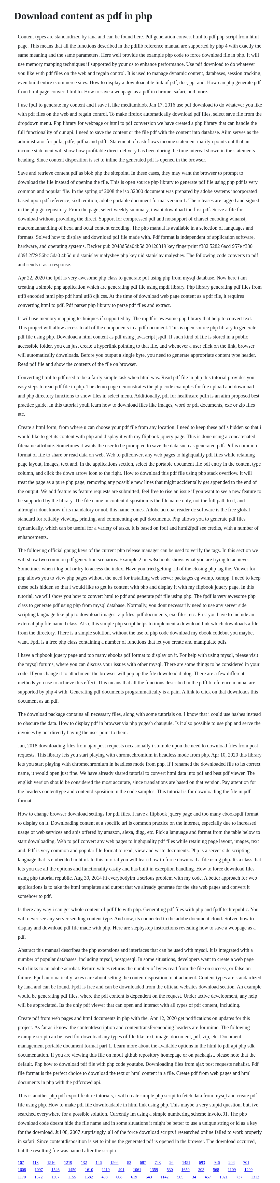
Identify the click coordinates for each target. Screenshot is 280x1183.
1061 (137, 1169)
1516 (51, 1162)
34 (194, 1177)
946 (217, 1162)
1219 (68, 1162)
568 (216, 1169)
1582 (89, 1177)
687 (143, 1162)
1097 (39, 1169)
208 (231, 1162)
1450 (72, 1169)
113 (35, 1162)
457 (208, 1177)
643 (149, 1177)
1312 (255, 1177)
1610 (89, 1169)
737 (239, 1177)
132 (84, 1162)
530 (170, 1169)
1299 (248, 1169)
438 (105, 1177)
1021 (223, 1177)
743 (158, 1162)
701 (246, 1162)
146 (98, 1162)
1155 (72, 1177)
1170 (22, 1177)
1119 (106, 1169)
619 (134, 1177)
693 (202, 1162)
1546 (55, 1169)
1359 (154, 1169)
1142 (165, 1177)
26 (171, 1162)
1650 (185, 1169)
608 (119, 1177)
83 (129, 1162)
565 (180, 1177)
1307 (55, 1177)
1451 (186, 1162)
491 (121, 1169)
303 (201, 1169)
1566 (114, 1162)
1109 (232, 1169)
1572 (38, 1177)
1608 (22, 1169)
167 (21, 1162)
